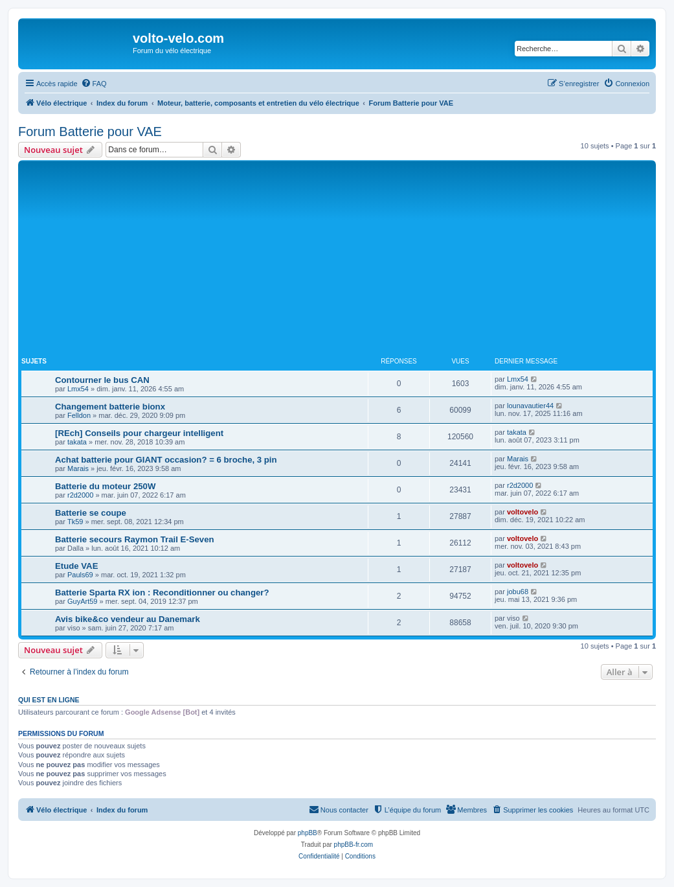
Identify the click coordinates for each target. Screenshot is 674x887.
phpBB (307, 832)
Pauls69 (80, 575)
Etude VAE (76, 566)
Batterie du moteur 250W (105, 486)
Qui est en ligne (49, 700)
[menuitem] (94, 83)
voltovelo (522, 512)
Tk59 (75, 521)
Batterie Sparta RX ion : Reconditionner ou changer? (162, 592)
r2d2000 (80, 495)
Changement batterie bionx (110, 406)
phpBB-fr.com (354, 844)
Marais (78, 468)
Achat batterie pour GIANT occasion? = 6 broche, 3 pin (166, 460)
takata (77, 442)
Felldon (79, 415)
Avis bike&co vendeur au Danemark (127, 619)
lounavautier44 (530, 405)
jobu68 (517, 591)
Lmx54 (78, 389)
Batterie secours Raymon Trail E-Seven (134, 539)
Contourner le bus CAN (102, 380)
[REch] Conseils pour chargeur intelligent (139, 433)
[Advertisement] (347, 260)
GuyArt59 (82, 601)
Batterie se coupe (90, 513)
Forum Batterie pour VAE (90, 131)
